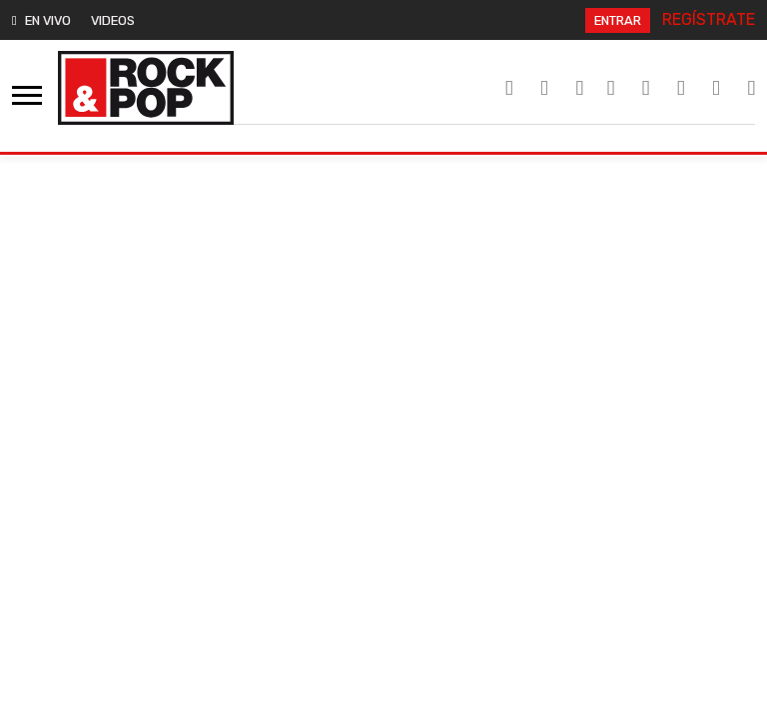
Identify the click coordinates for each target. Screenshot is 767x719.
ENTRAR (617, 20)
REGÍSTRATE (708, 19)
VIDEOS (113, 20)
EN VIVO (41, 20)
